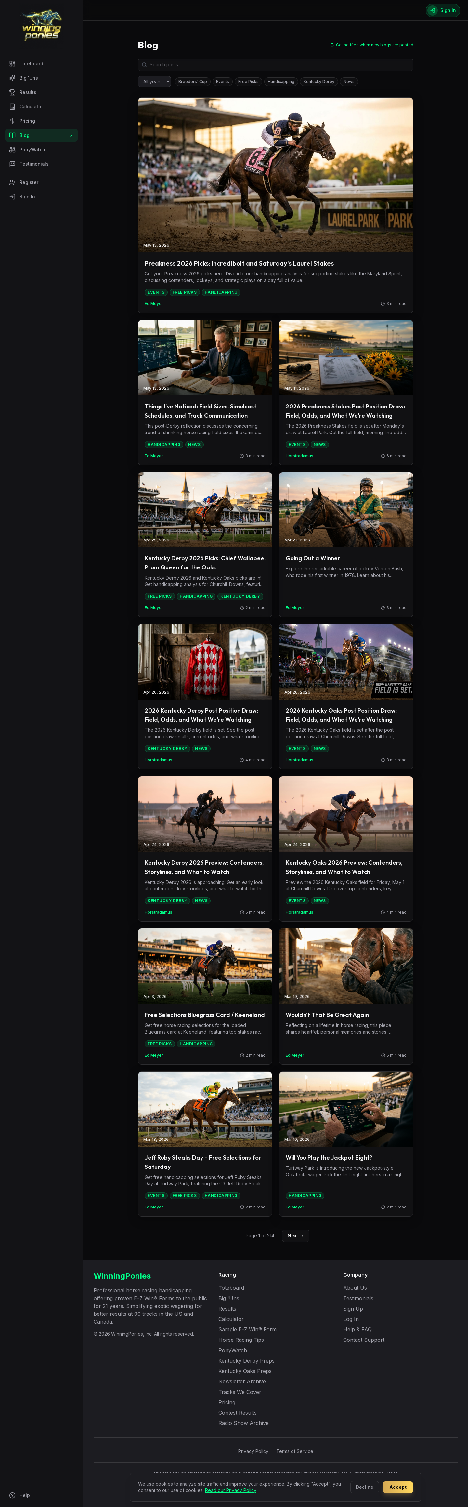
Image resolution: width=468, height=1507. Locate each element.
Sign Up (353, 1308)
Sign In (22, 196)
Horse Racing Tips (241, 1340)
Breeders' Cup (192, 81)
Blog (41, 135)
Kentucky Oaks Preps (245, 1371)
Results (22, 92)
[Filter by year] (154, 81)
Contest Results (237, 1412)
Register (23, 182)
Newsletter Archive (242, 1381)
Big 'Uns (23, 78)
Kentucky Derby (319, 81)
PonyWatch (27, 149)
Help (19, 1495)
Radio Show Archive (243, 1423)
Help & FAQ (357, 1329)
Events (222, 81)
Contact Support (363, 1340)
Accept (398, 1487)
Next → (296, 1235)
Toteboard (26, 63)
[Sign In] (443, 10)
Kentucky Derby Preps (246, 1360)
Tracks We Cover (239, 1392)
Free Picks (248, 81)
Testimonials (29, 164)
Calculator (26, 106)
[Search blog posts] (275, 65)
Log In (351, 1319)
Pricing (22, 121)
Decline (364, 1487)
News (349, 81)
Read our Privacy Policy (230, 1490)
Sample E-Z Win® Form (247, 1329)
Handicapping (281, 81)
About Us (355, 1288)
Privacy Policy (253, 1451)
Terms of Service (294, 1451)
